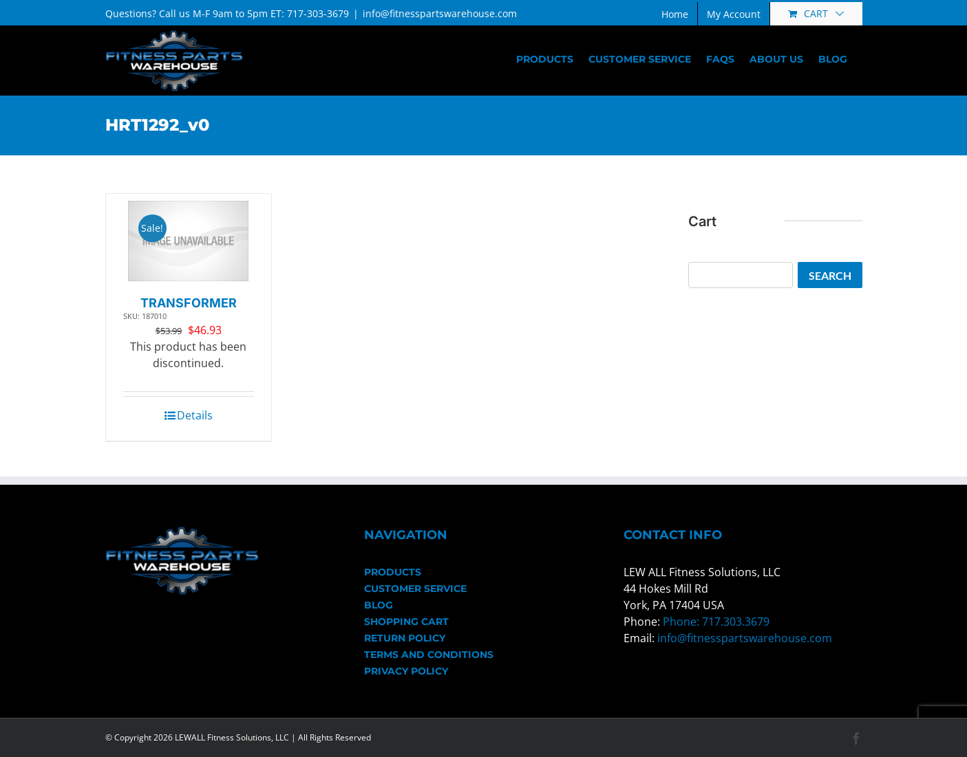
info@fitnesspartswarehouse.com (440, 13)
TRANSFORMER (188, 303)
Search (830, 275)
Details (195, 415)
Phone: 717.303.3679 (716, 621)
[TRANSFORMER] (188, 241)
